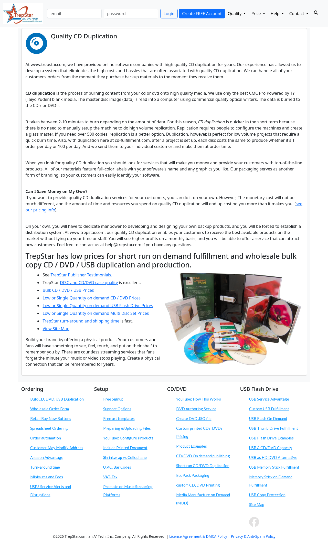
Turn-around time (45, 467)
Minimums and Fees (46, 477)
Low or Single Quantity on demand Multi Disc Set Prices (96, 313)
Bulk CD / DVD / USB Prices (68, 290)
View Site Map (56, 328)
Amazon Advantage (46, 457)
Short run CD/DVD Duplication (202, 465)
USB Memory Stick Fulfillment (274, 467)
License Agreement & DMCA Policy (198, 536)
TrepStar (51, 321)
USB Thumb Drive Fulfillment (273, 428)
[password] (131, 13)
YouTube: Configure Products (128, 438)
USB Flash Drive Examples (271, 438)
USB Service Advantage (269, 399)
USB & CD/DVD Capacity (270, 447)
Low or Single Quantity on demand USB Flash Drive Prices (98, 305)
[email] (74, 13)
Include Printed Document (125, 447)
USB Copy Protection (267, 494)
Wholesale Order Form (49, 408)
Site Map (256, 504)
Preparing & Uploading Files (127, 428)
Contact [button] (297, 13)
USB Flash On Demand (268, 418)
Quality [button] (235, 13)
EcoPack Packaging (192, 475)
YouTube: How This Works (198, 399)
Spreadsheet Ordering (49, 428)
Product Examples (191, 446)
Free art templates (119, 418)
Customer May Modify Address (56, 447)
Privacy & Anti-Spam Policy (253, 536)
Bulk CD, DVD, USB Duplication (57, 399)
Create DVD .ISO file (193, 418)
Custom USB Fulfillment (269, 408)
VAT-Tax (110, 477)
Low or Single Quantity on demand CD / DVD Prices (92, 298)
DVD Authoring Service (196, 408)
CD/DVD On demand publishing (203, 456)
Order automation (45, 438)
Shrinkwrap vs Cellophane (125, 457)
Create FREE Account (201, 13)
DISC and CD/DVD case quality (89, 282)
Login (169, 13)
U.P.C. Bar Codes (117, 467)
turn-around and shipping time (89, 321)
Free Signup (113, 399)
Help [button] (276, 13)
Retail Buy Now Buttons (50, 418)
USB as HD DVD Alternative (273, 457)
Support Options (117, 408)
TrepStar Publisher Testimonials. (81, 275)
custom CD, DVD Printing (198, 485)
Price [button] (256, 13)
